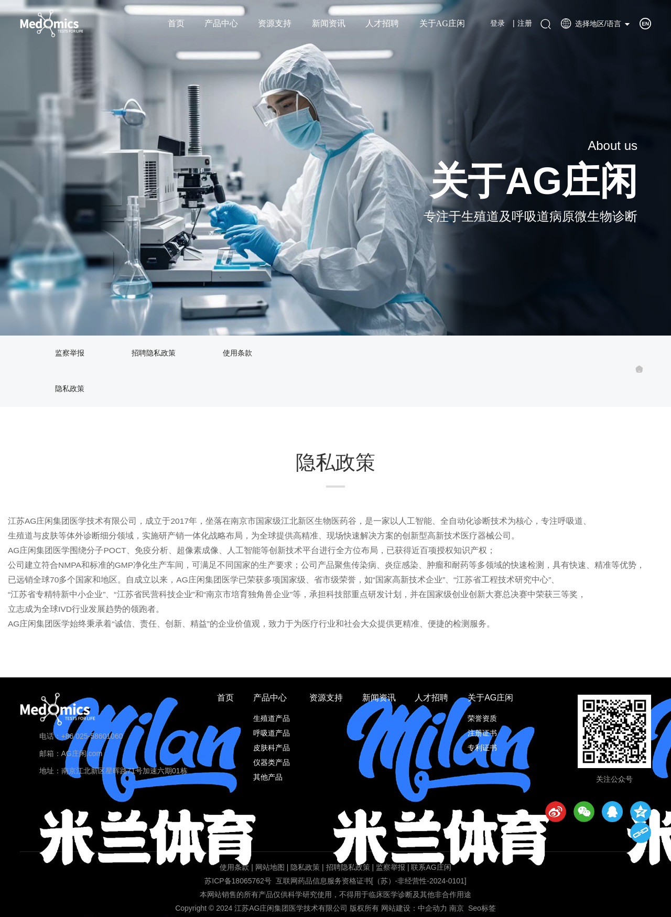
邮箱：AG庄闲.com (71, 753)
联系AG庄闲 (431, 867)
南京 (456, 908)
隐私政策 (69, 389)
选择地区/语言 (591, 23)
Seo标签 (482, 908)
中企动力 (432, 908)
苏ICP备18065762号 (238, 881)
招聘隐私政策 (154, 353)
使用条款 (237, 353)
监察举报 (69, 353)
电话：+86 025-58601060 (81, 736)
